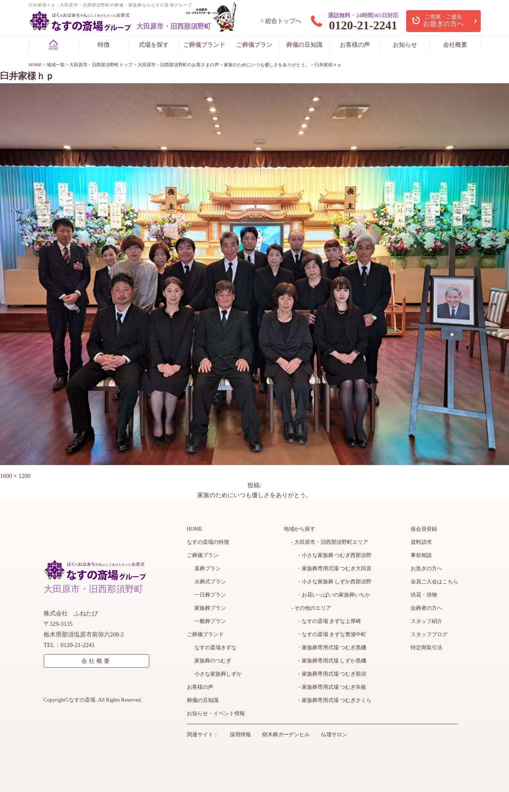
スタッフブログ (429, 634)
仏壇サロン (334, 734)
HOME (194, 529)
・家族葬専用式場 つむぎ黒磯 (329, 647)
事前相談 (421, 555)
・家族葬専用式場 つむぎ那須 (329, 674)
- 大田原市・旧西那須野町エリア (329, 542)
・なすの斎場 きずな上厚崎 (326, 621)
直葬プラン (207, 568)
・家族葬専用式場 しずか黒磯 (329, 661)
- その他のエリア (311, 608)
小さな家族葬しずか (218, 674)
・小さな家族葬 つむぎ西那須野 (331, 555)
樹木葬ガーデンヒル (286, 734)
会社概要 (455, 44)
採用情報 (240, 734)
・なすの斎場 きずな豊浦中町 (329, 634)
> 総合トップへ (280, 21)
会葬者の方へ (426, 608)
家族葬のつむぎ (212, 661)
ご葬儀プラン (254, 44)
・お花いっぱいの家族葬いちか (330, 595)
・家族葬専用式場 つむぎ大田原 (331, 568)
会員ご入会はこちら (434, 581)
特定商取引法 (426, 647)
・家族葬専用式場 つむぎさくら (331, 700)
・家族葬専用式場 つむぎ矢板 (329, 687)
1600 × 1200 (15, 476)
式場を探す (154, 44)
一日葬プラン (210, 595)
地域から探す (299, 529)
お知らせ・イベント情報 (216, 713)
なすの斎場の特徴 (208, 542)
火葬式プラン (210, 581)
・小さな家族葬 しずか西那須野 (331, 581)
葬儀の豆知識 (304, 44)
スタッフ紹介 (426, 621)
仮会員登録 (424, 529)
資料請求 (421, 542)
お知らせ (405, 44)
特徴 (104, 44)
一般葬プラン (210, 621)
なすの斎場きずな (215, 647)
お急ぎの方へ (426, 568)
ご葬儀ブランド (204, 44)
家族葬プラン (210, 608)
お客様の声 (355, 44)
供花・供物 (424, 595)
